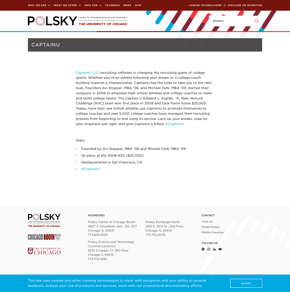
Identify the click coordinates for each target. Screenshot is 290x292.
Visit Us (207, 221)
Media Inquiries (213, 232)
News (127, 5)
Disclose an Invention (245, 5)
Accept (246, 283)
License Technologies (205, 5)
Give (138, 5)
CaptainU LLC (87, 73)
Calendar (112, 5)
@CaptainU (174, 124)
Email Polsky (211, 227)
